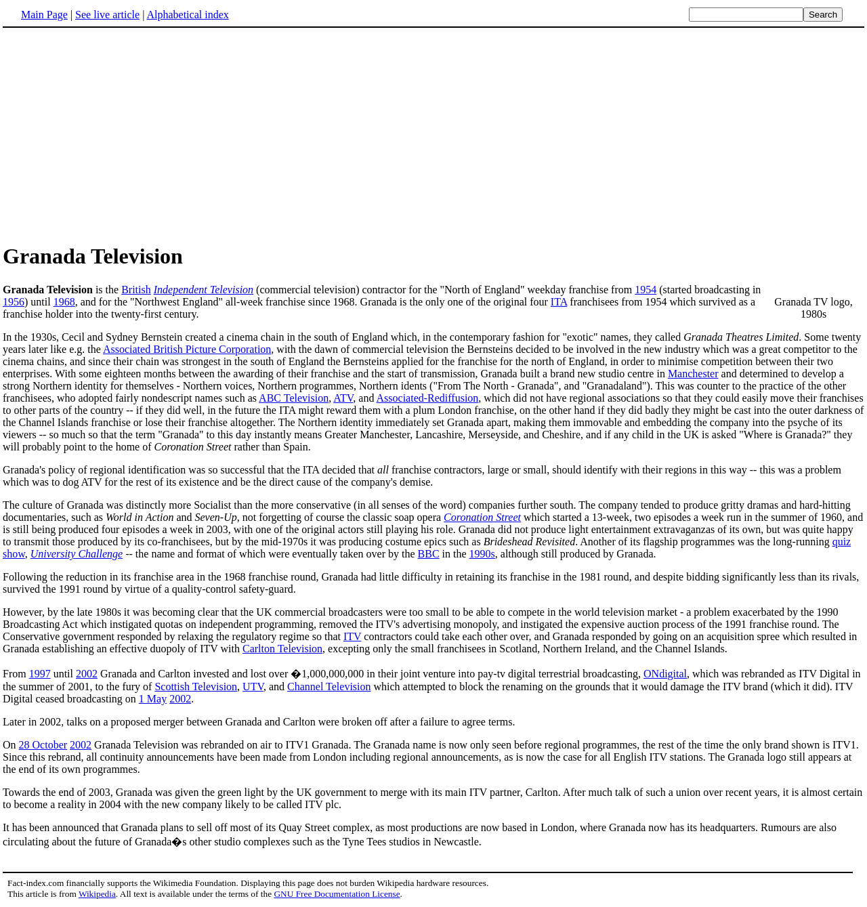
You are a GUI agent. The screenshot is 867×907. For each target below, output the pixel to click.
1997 (40, 673)
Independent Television (203, 289)
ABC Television (294, 398)
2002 (87, 673)
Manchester (693, 373)
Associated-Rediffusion (428, 398)
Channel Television (329, 686)
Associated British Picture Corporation (187, 349)
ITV (352, 636)
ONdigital (665, 673)
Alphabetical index (187, 14)
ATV (343, 398)
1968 (64, 302)
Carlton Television (282, 648)
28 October (43, 745)
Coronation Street (482, 517)
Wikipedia (97, 894)
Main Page (44, 14)
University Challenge (76, 554)
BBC (429, 554)
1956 (13, 302)
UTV (252, 686)
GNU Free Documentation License (337, 894)
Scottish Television (195, 686)
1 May (153, 698)
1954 (645, 289)
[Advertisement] (116, 135)
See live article (107, 14)
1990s (482, 554)
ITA (559, 302)
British (136, 289)
